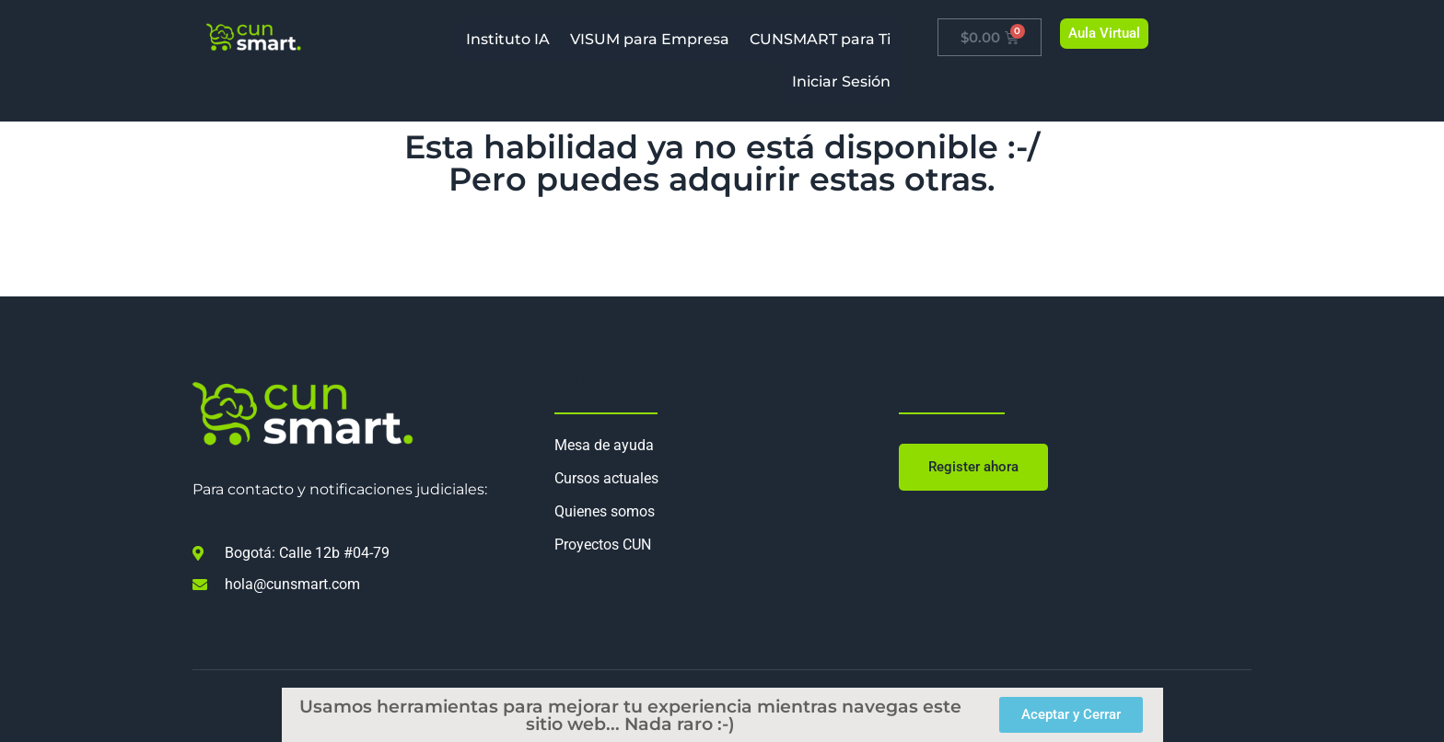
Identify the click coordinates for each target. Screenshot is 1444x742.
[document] (722, 371)
